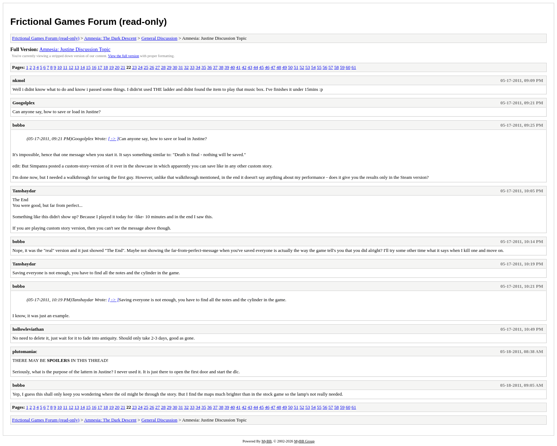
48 (278, 67)
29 (169, 67)
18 (105, 67)
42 (244, 67)
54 (313, 67)
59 (342, 67)
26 (152, 67)
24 (140, 67)
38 (221, 67)
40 (232, 67)
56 (325, 67)
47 (273, 67)
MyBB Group (304, 441)
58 (336, 67)
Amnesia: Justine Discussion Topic (74, 49)
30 (175, 67)
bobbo (18, 125)
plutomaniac (24, 351)
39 (227, 67)
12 (71, 67)
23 (134, 67)
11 (65, 67)
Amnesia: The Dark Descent (110, 38)
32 (186, 67)
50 (290, 67)
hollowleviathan (28, 329)
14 (82, 67)
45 (261, 67)
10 (59, 67)
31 (180, 67)
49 (284, 67)
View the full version (123, 56)
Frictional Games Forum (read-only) (88, 21)
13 (76, 67)
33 (192, 67)
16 (94, 67)
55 (319, 67)
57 (330, 67)
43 (250, 67)
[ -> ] (113, 138)
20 (117, 67)
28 (163, 67)
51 (296, 67)
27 (157, 67)
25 (146, 67)
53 (307, 67)
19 (111, 67)
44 (255, 67)
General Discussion (159, 38)
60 (348, 67)
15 (88, 67)
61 (353, 67)
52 (301, 67)
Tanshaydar (24, 190)
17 (99, 67)
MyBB (266, 441)
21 (122, 67)
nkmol (18, 80)
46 (267, 67)
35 (203, 67)
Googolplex (23, 102)
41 (238, 67)
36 (209, 67)
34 (198, 67)
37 (215, 67)
